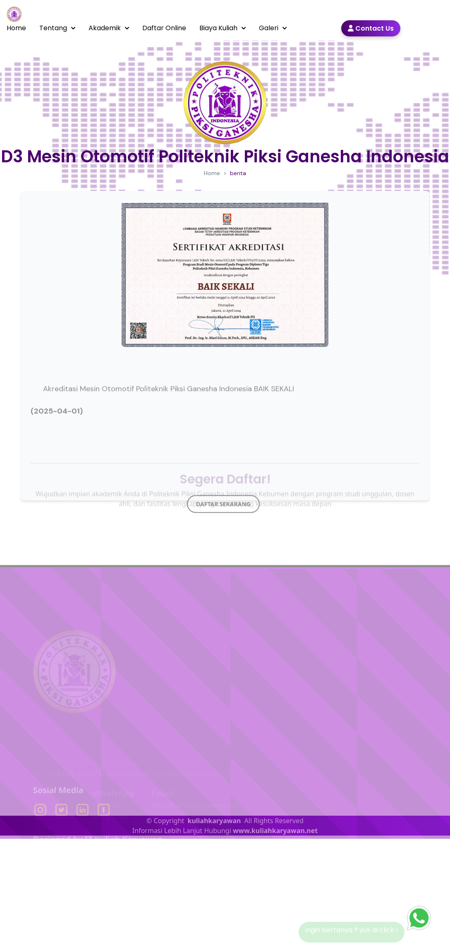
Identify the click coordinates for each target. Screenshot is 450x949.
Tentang (57, 28)
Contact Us (371, 28)
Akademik (109, 28)
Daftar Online (164, 28)
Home (16, 28)
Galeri (273, 28)
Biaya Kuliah (222, 28)
